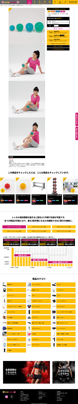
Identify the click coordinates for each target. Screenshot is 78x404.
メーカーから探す (24, 397)
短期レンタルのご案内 (58, 46)
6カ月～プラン (14, 226)
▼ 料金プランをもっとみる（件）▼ (58, 43)
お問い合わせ (45, 3)
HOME (22, 391)
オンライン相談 (39, 3)
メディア (40, 391)
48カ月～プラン (39, 231)
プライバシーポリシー (61, 396)
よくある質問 (59, 398)
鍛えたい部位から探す (76, 133)
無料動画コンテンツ (42, 393)
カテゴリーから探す (76, 119)
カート (55, 2)
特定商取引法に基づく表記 (62, 393)
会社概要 (58, 391)
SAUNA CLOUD (24, 400)
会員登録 (60, 3)
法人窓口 (49, 3)
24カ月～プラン (64, 226)
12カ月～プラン (39, 226)
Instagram (6, 396)
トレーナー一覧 (42, 394)
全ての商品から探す (24, 394)
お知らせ (22, 393)
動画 (34, 3)
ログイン (65, 3)
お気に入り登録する (59, 28)
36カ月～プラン (14, 231)
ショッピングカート (42, 396)
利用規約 (58, 394)
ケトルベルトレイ (52, 195)
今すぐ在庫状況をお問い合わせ (58, 49)
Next (73, 190)
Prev (3, 190)
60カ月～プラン (64, 231)
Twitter (11, 396)
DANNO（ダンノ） (56, 23)
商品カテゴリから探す (25, 396)
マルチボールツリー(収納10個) (70, 195)
